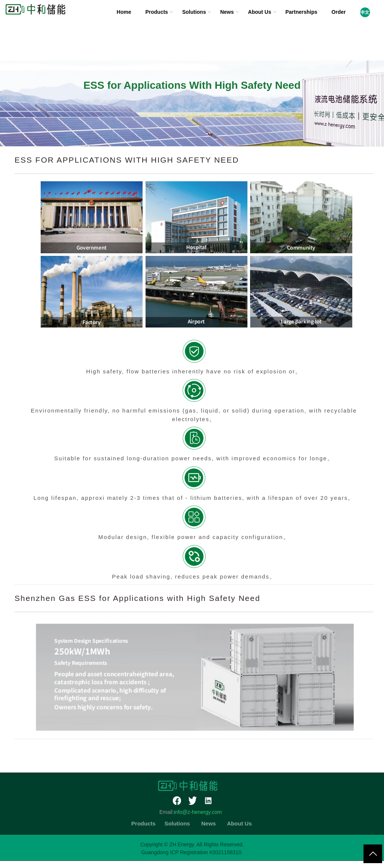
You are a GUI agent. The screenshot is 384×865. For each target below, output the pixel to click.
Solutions (194, 12)
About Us (259, 12)
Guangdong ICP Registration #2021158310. (192, 852)
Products (156, 12)
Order (338, 12)
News (227, 12)
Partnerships (301, 12)
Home (124, 12)
